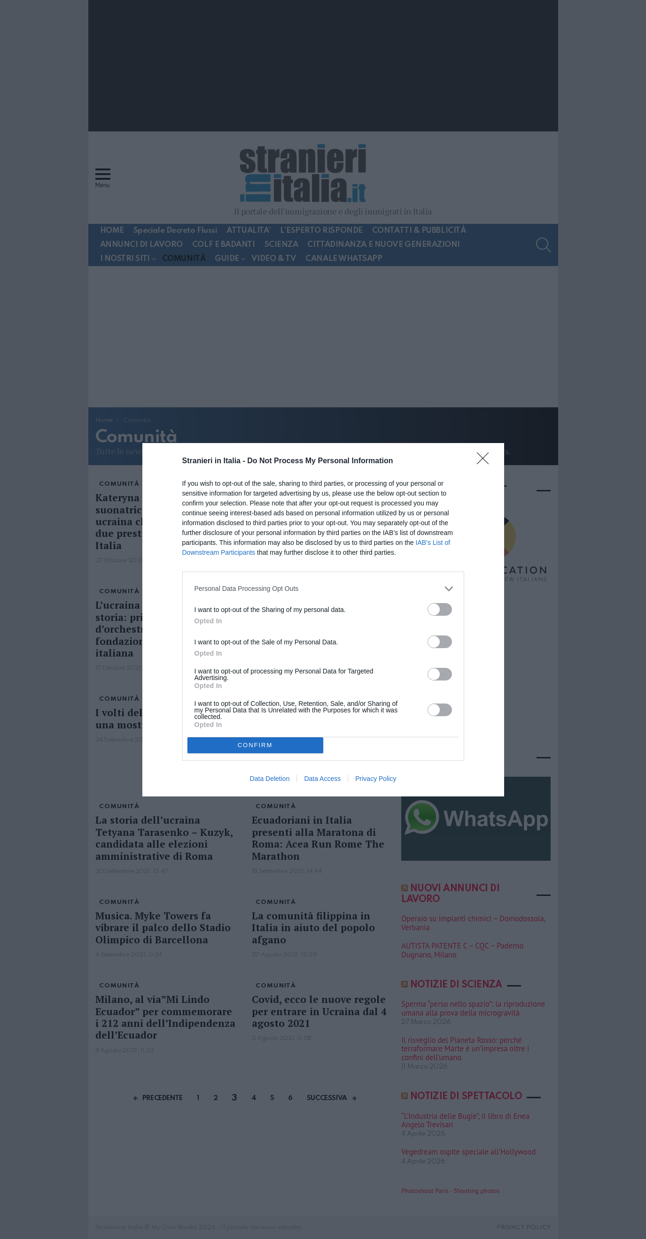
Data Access (322, 778)
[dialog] (323, 619)
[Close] (486, 461)
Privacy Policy (375, 778)
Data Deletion (270, 778)
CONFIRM (255, 745)
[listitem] (323, 589)
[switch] (440, 609)
